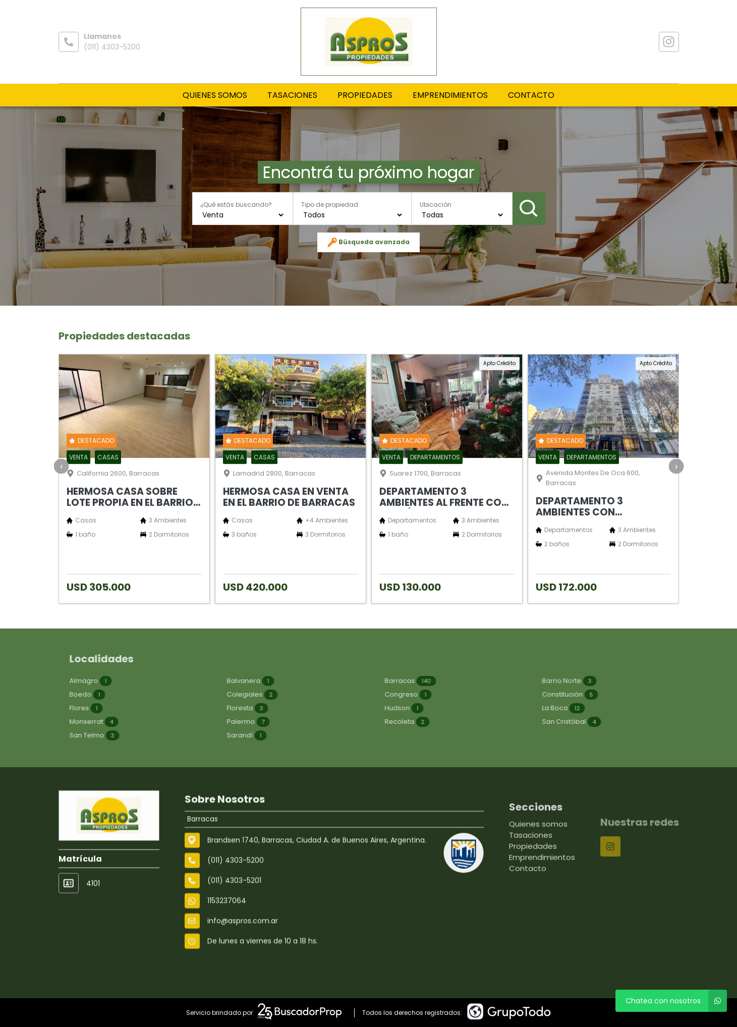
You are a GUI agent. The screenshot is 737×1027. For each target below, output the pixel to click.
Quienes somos (215, 95)
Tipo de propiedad (329, 204)
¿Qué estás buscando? (236, 204)
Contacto (531, 95)
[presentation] (61, 504)
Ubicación (435, 204)
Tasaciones (292, 95)
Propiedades (364, 95)
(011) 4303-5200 (112, 47)
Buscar (529, 208)
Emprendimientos (450, 95)
